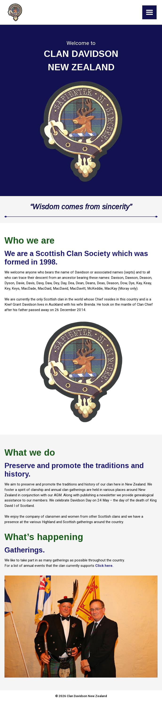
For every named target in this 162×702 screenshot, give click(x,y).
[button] (149, 12)
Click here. (104, 566)
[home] (13, 12)
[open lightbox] (81, 372)
